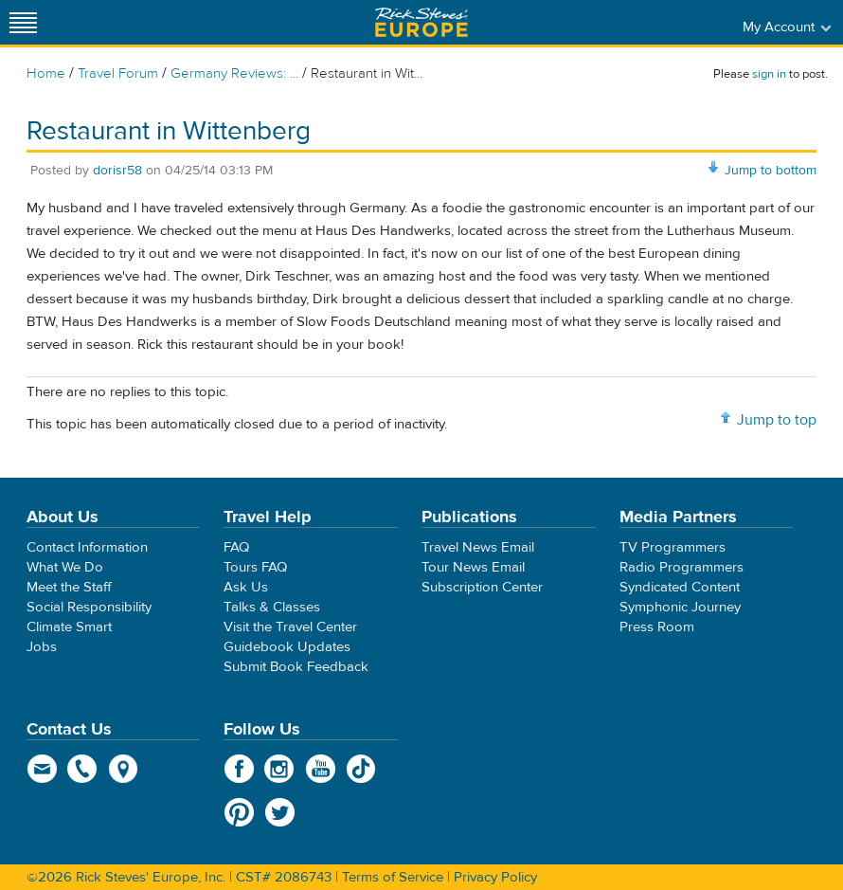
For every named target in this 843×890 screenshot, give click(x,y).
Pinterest (239, 812)
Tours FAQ (255, 567)
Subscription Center (482, 587)
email (42, 769)
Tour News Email (473, 567)
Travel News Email (478, 547)
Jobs (42, 647)
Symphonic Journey (680, 607)
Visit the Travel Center (290, 627)
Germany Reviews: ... (234, 73)
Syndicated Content (679, 587)
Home (46, 73)
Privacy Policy (495, 877)
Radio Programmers (681, 567)
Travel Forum (118, 73)
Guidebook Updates (287, 647)
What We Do (65, 567)
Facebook (239, 769)
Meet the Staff (69, 587)
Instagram (280, 769)
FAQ (236, 547)
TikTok (361, 769)
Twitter (280, 812)
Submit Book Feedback (296, 667)
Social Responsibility (89, 607)
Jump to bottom (770, 170)
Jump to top (776, 419)
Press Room (656, 627)
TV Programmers (672, 547)
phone (83, 769)
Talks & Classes (272, 607)
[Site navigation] (23, 22)
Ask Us (246, 587)
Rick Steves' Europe (421, 22)
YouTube (320, 769)
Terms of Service (392, 877)
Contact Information (87, 547)
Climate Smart (69, 627)
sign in (769, 74)
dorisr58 (117, 170)
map (123, 769)
